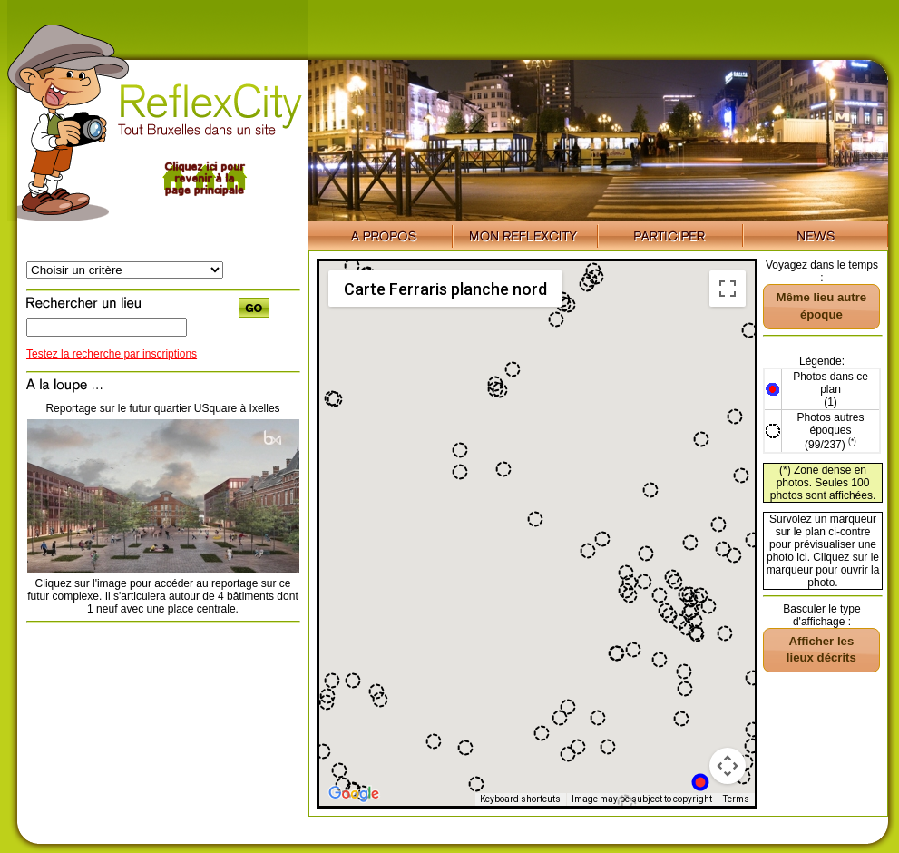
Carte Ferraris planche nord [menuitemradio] (445, 289)
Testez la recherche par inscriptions (111, 354)
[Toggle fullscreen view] (727, 288)
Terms (736, 799)
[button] (700, 782)
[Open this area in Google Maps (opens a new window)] (354, 794)
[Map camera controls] (727, 766)
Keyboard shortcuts (520, 799)
